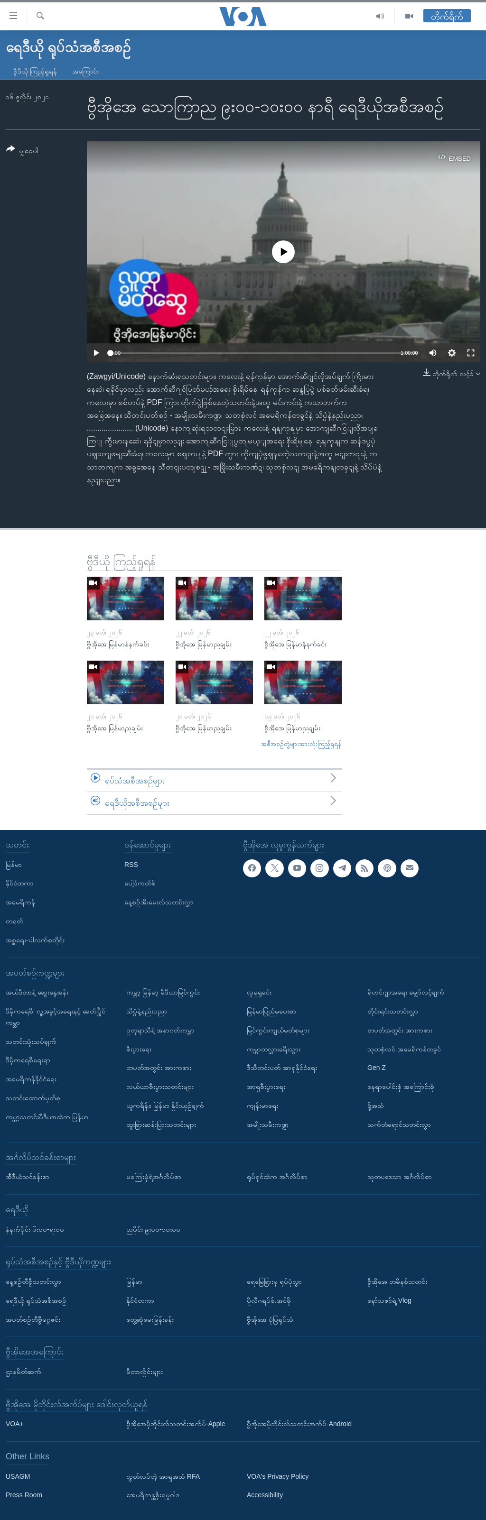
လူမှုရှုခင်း (259, 992)
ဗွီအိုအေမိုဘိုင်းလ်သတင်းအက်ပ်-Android (299, 1424)
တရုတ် (14, 921)
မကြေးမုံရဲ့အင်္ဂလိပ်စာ (153, 1176)
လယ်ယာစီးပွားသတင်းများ (160, 1086)
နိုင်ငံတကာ (20, 883)
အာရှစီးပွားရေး (266, 1086)
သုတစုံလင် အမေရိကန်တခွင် (404, 1048)
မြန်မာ (14, 864)
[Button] (22, 151)
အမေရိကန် (20, 902)
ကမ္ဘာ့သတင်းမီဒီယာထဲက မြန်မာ (47, 1117)
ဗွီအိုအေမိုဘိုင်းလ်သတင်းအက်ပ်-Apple (175, 1424)
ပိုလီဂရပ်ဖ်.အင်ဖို (269, 1300)
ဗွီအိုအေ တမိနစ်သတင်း (397, 1281)
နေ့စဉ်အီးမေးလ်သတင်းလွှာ (159, 902)
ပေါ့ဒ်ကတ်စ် (140, 883)
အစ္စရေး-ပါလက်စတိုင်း (35, 940)
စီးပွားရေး (138, 1048)
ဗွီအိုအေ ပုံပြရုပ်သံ (270, 1319)
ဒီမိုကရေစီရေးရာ (28, 1060)
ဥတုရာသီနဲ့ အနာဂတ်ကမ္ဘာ (160, 1030)
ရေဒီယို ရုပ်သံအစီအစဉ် (36, 1300)
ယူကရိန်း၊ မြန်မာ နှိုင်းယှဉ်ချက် (165, 1105)
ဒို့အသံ (375, 1105)
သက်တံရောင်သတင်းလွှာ (399, 1124)
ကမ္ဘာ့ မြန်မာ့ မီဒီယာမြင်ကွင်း (163, 992)
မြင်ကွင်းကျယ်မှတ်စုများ (278, 1030)
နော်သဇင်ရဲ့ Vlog (389, 1300)
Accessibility (265, 1495)
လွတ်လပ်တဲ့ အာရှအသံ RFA (163, 1476)
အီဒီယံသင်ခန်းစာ (27, 1176)
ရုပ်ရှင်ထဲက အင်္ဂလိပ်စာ (277, 1176)
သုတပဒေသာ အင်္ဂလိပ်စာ (399, 1176)
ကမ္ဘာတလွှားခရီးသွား (273, 1048)
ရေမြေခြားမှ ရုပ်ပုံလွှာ (274, 1281)
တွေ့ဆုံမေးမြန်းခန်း (150, 1319)
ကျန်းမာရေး (262, 1105)
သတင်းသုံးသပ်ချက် (31, 1041)
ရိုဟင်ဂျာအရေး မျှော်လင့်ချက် (405, 992)
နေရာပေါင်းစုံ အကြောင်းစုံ (400, 1086)
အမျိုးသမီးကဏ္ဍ (268, 1124)
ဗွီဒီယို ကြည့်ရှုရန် (35, 71)
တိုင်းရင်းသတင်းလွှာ (392, 1011)
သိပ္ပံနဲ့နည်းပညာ (146, 1011)
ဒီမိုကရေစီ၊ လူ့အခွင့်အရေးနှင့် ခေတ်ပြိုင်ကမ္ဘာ (55, 1016)
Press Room (24, 1495)
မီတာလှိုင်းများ (144, 1371)
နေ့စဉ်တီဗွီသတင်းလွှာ (33, 1281)
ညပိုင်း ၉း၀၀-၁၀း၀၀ (153, 1229)
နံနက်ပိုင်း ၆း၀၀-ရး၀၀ (35, 1229)
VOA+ (15, 1424)
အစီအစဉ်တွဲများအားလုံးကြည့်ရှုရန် (301, 743)
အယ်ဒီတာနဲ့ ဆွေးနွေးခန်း (37, 992)
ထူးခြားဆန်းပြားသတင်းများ (161, 1124)
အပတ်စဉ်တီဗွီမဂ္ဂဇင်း (33, 1319)
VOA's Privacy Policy (277, 1476)
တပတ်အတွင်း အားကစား (158, 1067)
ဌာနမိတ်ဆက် (23, 1371)
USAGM (18, 1476)
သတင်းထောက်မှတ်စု (33, 1098)
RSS (131, 864)
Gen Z (376, 1067)
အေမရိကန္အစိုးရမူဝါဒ (152, 1495)
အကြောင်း (85, 71)
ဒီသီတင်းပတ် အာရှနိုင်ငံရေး (282, 1067)
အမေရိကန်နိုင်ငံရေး (31, 1079)
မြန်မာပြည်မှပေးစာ (271, 1011)
